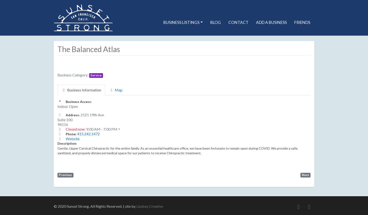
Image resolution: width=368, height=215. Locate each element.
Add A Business (271, 22)
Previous (65, 175)
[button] (184, 129)
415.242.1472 (88, 134)
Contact (238, 22)
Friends (302, 22)
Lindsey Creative (149, 206)
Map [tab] (116, 90)
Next (305, 175)
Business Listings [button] (181, 22)
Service (96, 75)
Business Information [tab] (81, 90)
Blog (215, 22)
